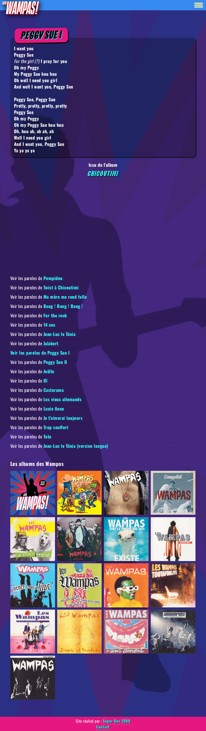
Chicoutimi (103, 174)
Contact (103, 727)
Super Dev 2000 (116, 721)
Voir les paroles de (36, 278)
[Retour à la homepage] (20, 7)
